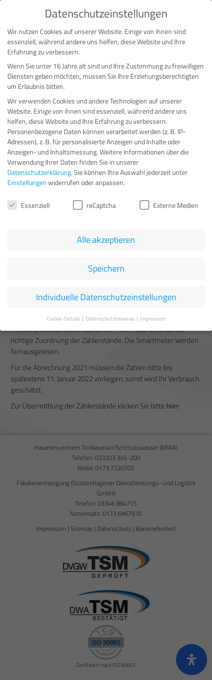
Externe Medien (169, 203)
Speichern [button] (106, 266)
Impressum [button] (153, 317)
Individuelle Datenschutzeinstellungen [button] (106, 295)
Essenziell (28, 203)
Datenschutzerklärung (39, 170)
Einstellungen (27, 180)
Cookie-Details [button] (64, 317)
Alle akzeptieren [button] (106, 237)
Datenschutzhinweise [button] (111, 317)
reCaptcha (94, 203)
